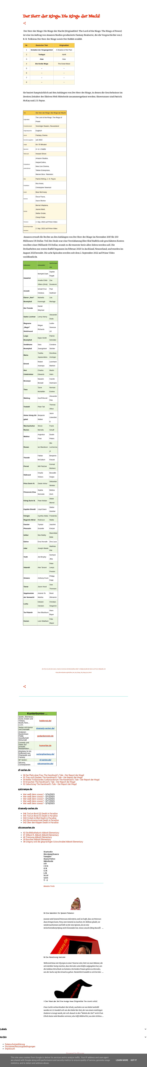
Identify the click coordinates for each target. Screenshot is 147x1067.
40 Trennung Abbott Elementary (37, 837)
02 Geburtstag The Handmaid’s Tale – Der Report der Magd (50, 784)
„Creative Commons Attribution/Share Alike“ (67, 669)
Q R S (46, 878)
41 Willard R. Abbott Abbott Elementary (41, 835)
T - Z (46, 880)
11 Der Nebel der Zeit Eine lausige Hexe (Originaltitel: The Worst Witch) (70, 1001)
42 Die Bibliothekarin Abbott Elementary (41, 833)
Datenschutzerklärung (15, 1044)
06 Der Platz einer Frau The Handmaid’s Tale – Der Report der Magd (53, 775)
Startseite (48, 852)
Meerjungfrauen (51, 854)
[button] (24, 23)
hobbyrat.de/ (45, 721)
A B (45, 863)
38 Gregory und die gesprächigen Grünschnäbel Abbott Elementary (53, 842)
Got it (134, 1060)
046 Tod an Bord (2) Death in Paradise (40, 813)
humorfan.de (45, 745)
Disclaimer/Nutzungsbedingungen (20, 1046)
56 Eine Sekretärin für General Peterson (59, 913)
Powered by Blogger (73, 1053)
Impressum (10, 1049)
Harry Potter (49, 859)
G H (45, 868)
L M (45, 873)
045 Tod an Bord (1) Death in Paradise (40, 816)
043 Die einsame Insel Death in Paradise (41, 820)
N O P (46, 875)
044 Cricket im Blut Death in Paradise (39, 818)
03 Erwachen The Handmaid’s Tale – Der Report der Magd (49, 782)
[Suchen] (10, 3)
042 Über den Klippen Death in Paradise (40, 822)
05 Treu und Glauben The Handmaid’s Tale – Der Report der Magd (52, 777)
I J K (45, 871)
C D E (46, 866)
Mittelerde (48, 861)
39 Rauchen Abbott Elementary (37, 839)
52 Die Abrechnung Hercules (54, 957)
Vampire (47, 856)
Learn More (122, 1060)
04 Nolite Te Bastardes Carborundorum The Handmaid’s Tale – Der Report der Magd (61, 780)
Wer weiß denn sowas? (33, 794)
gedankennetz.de (45, 736)
